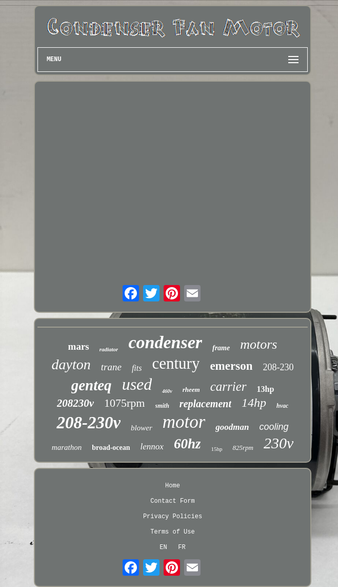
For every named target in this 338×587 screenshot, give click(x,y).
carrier (228, 386)
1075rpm (124, 402)
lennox (152, 446)
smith (162, 405)
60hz (187, 443)
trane (111, 367)
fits (137, 368)
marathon (67, 447)
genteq (91, 385)
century (176, 363)
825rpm (242, 447)
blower (141, 428)
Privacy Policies (172, 516)
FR (181, 547)
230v (278, 442)
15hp (216, 449)
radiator (109, 349)
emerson (231, 365)
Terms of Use (172, 532)
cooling (274, 427)
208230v (75, 403)
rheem (191, 389)
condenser (165, 342)
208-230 (278, 367)
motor (184, 422)
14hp (254, 402)
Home (172, 485)
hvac (282, 405)
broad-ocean (111, 447)
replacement (205, 403)
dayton (71, 364)
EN (163, 547)
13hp (265, 389)
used (137, 384)
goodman (232, 427)
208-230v (88, 422)
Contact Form (172, 501)
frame (221, 348)
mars (78, 346)
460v (167, 391)
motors (258, 344)
